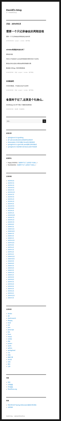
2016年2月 (11, 272)
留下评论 (28, 40)
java (9, 327)
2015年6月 (11, 284)
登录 (9, 382)
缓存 (9, 364)
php (9, 341)
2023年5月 (11, 197)
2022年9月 (11, 206)
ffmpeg (10, 320)
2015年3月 (11, 288)
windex (22, 40)
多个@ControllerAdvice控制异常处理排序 (20, 140)
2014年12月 (11, 295)
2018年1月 (11, 238)
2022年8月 (11, 208)
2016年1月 (11, 275)
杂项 (9, 362)
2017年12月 (11, 240)
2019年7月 (11, 226)
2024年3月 (11, 190)
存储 (9, 355)
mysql (10, 336)
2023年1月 (11, 203)
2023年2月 (11, 201)
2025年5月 (11, 183)
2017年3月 (11, 249)
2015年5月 (11, 286)
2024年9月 (11, 187)
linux (9, 334)
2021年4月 (11, 213)
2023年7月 (11, 194)
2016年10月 (11, 259)
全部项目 (10, 407)
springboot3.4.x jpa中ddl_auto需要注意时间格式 (22, 144)
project (17, 40)
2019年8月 (11, 224)
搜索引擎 (10, 357)
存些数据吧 (10, 81)
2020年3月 (11, 222)
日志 (16, 72)
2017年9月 (11, 245)
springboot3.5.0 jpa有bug (15, 137)
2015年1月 (11, 293)
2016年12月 (11, 256)
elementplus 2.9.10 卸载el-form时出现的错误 (21, 142)
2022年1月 (11, 210)
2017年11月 (11, 242)
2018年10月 (11, 231)
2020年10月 (11, 215)
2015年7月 (11, 282)
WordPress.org (12, 389)
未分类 (16, 109)
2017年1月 (11, 254)
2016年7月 (11, 265)
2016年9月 (11, 261)
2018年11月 (11, 229)
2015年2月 (11, 291)
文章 (10, 384)
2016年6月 (11, 268)
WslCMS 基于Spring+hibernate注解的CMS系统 (22, 405)
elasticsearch (12, 318)
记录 (9, 366)
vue (9, 352)
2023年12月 (11, 192)
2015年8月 (11, 279)
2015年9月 (11, 277)
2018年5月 (11, 233)
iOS (9, 325)
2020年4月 (11, 220)
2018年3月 (11, 236)
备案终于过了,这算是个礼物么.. (24, 99)
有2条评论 (21, 109)
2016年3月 (11, 270)
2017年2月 (11, 252)
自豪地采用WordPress (19, 416)
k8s (9, 332)
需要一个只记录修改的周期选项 (25, 31)
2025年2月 (11, 185)
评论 (10, 387)
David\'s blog (14, 10)
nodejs (10, 339)
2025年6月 (11, 181)
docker (10, 313)
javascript (11, 329)
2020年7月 (11, 217)
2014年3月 (11, 298)
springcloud (11, 350)
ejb (9, 316)
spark (9, 346)
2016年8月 (11, 263)
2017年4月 (11, 247)
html (9, 323)
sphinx (10, 348)
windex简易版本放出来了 (15, 50)
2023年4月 (11, 199)
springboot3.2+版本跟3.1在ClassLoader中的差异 (22, 147)
